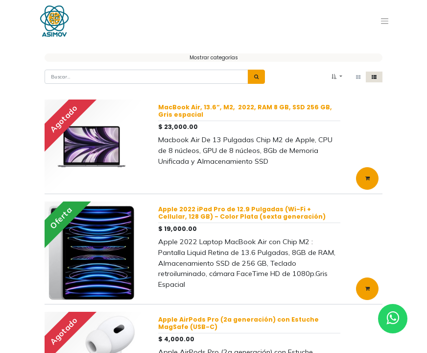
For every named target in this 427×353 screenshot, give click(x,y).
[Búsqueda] (256, 77)
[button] (337, 76)
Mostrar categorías (214, 57)
